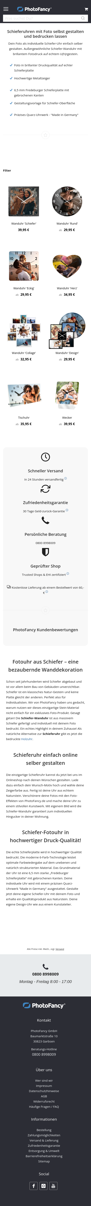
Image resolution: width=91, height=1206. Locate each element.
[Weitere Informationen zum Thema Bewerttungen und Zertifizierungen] (68, 573)
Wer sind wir (44, 1080)
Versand (60, 948)
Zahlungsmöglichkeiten (44, 1135)
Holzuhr (26, 739)
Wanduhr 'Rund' (67, 223)
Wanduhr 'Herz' (67, 288)
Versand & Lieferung (44, 1140)
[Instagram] (43, 1186)
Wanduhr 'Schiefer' (23, 223)
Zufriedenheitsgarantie (44, 1146)
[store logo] (34, 9)
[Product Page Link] (23, 202)
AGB (44, 1096)
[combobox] (45, 19)
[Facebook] (34, 1186)
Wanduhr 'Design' (67, 353)
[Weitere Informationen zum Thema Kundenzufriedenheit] (67, 510)
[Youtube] (53, 1186)
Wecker (67, 417)
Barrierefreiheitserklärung (44, 1156)
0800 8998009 (45, 543)
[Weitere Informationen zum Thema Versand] (65, 478)
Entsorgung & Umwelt (44, 1151)
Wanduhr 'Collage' (24, 353)
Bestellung (44, 1130)
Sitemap (44, 1161)
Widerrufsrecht (44, 1101)
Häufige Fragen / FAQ (44, 1107)
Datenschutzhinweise (44, 1091)
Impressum (44, 1086)
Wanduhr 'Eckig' (23, 288)
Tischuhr (24, 417)
